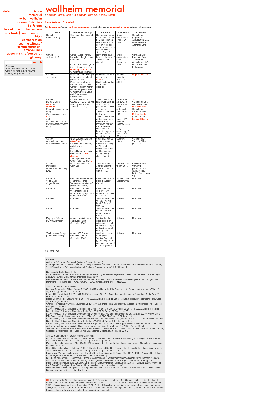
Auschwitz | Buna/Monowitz (59, 15)
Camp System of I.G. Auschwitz (101, 15)
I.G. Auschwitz (80, 15)
